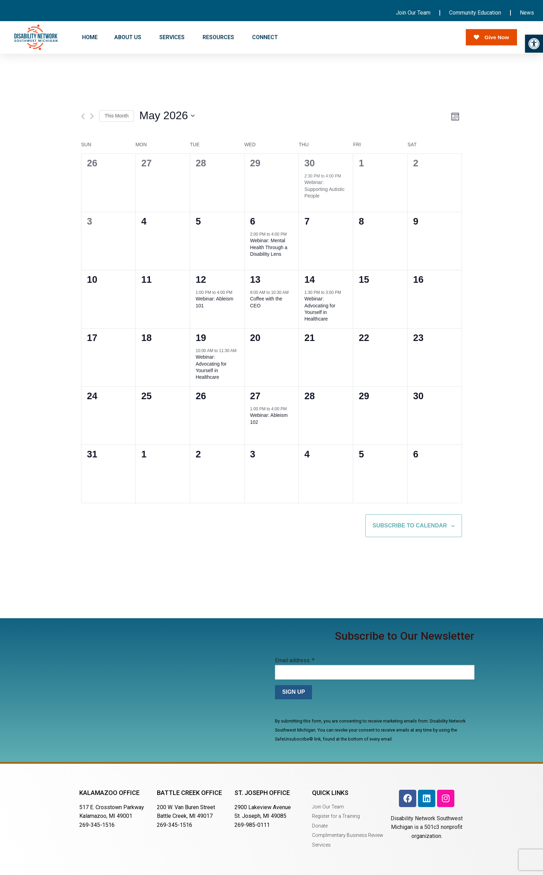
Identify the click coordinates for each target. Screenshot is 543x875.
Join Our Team (413, 12)
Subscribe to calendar (410, 525)
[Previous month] (83, 116)
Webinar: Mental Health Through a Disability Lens (268, 247)
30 (309, 163)
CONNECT (265, 37)
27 (255, 396)
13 (255, 279)
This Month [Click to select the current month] (116, 116)
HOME (90, 37)
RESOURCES (219, 37)
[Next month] (92, 116)
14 (309, 279)
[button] (534, 44)
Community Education (475, 12)
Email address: (294, 660)
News (527, 12)
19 (201, 338)
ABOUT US (128, 37)
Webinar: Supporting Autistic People (324, 189)
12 (201, 279)
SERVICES (172, 37)
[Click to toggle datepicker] (167, 116)
